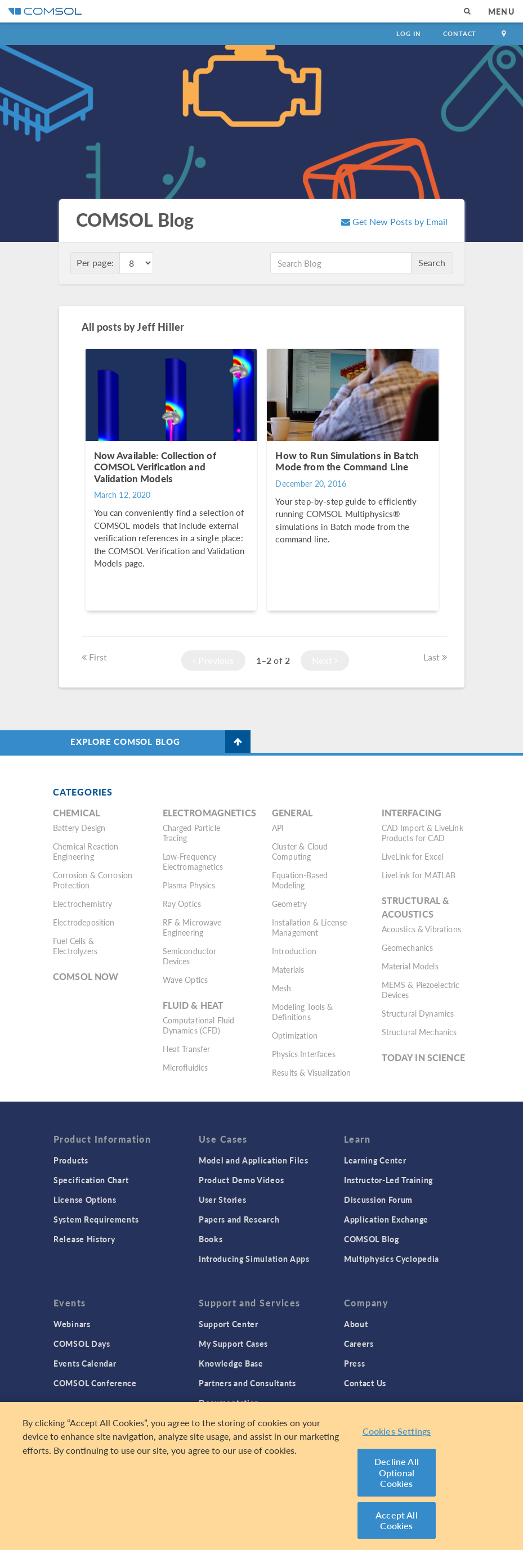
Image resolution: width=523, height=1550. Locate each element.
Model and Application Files (254, 1160)
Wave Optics (185, 979)
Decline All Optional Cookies (396, 1472)
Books (211, 1239)
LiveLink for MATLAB (419, 874)
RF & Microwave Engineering (192, 927)
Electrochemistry (82, 903)
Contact (459, 33)
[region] (261, 1476)
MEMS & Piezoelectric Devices (421, 989)
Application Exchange (386, 1219)
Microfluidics (185, 1067)
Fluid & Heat (193, 1005)
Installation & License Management (309, 927)
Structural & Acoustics (416, 907)
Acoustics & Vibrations (421, 929)
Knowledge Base (231, 1363)
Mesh (282, 988)
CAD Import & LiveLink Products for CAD (422, 832)
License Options (85, 1199)
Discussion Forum (378, 1199)
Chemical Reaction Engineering (86, 851)
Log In (408, 33)
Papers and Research (239, 1219)
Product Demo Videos (241, 1179)
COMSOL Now (86, 976)
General (292, 812)
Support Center (228, 1323)
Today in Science (423, 1057)
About (356, 1323)
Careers (359, 1343)
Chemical (76, 812)
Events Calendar (85, 1363)
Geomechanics (407, 947)
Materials (288, 969)
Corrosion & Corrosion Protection (92, 880)
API (278, 827)
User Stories (222, 1199)
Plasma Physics (189, 885)
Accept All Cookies (397, 1520)
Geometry (289, 903)
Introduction (294, 950)
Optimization (295, 1035)
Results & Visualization (311, 1072)
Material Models (410, 966)
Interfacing (412, 812)
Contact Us (365, 1383)
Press (354, 1363)
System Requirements (95, 1219)
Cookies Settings (397, 1431)
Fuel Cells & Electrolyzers (75, 945)
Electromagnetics (209, 812)
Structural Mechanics (419, 1031)
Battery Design (79, 827)
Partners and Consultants (247, 1383)
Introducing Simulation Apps (254, 1258)
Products (70, 1160)
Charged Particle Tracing (191, 832)
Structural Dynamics (418, 1013)
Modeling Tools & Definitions (302, 1011)
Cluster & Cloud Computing (300, 851)
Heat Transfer (187, 1048)
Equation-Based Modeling (300, 880)
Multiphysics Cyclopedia (391, 1258)
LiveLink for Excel (413, 856)
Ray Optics (182, 903)
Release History (84, 1239)
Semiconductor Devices (190, 956)
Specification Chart (90, 1179)
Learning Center (375, 1160)
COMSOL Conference (95, 1383)
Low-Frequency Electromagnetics (193, 861)
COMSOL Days (81, 1343)
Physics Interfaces (304, 1053)
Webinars (72, 1323)
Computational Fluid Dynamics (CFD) (199, 1025)
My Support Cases (233, 1343)
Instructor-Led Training (388, 1179)
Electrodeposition (84, 922)
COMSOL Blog (371, 1239)
